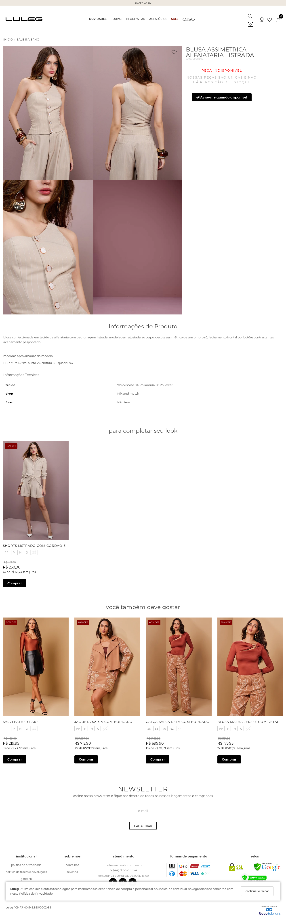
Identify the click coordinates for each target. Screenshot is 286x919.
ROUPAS (116, 18)
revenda (72, 869)
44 (180, 726)
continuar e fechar (257, 891)
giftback (26, 876)
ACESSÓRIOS (158, 18)
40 (164, 726)
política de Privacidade (26, 862)
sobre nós (72, 862)
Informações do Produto (143, 326)
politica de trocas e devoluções (26, 869)
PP (7, 551)
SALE (174, 18)
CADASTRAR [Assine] (143, 823)
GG (34, 551)
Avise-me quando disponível (221, 97)
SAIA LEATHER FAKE (21, 719)
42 (172, 726)
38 (157, 726)
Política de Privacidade (36, 893)
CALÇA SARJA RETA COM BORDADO (178, 719)
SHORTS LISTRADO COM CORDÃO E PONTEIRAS (45, 544)
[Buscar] (249, 15)
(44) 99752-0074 (123, 867)
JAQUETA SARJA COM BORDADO (104, 719)
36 (149, 726)
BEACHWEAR (135, 18)
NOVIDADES (98, 18)
